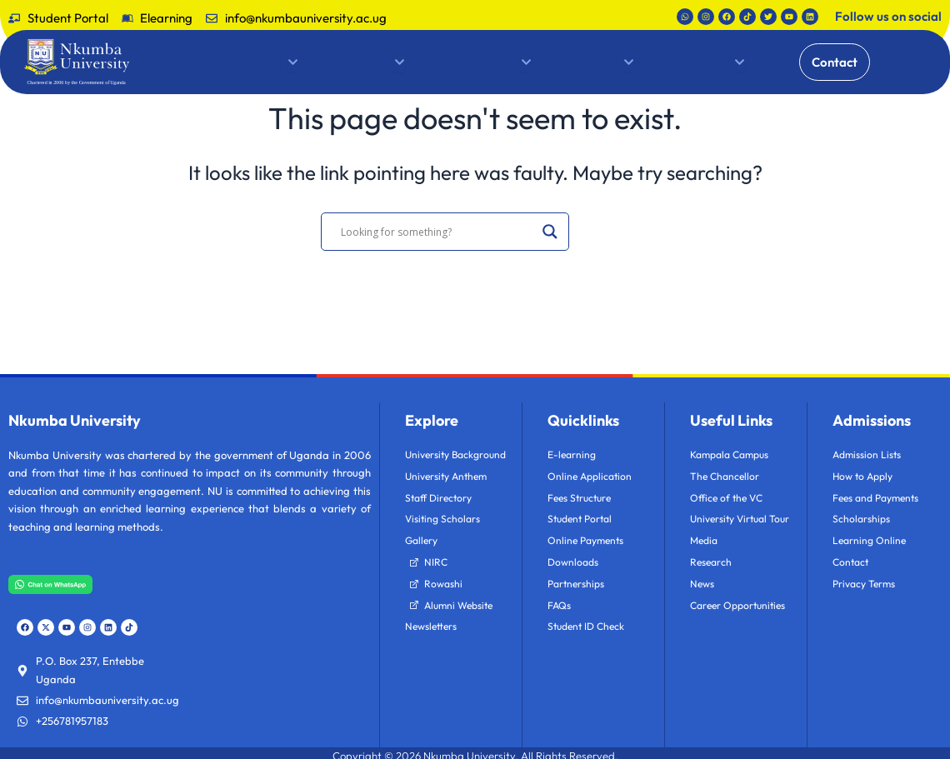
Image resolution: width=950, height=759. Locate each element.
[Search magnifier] (550, 231)
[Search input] (437, 231)
